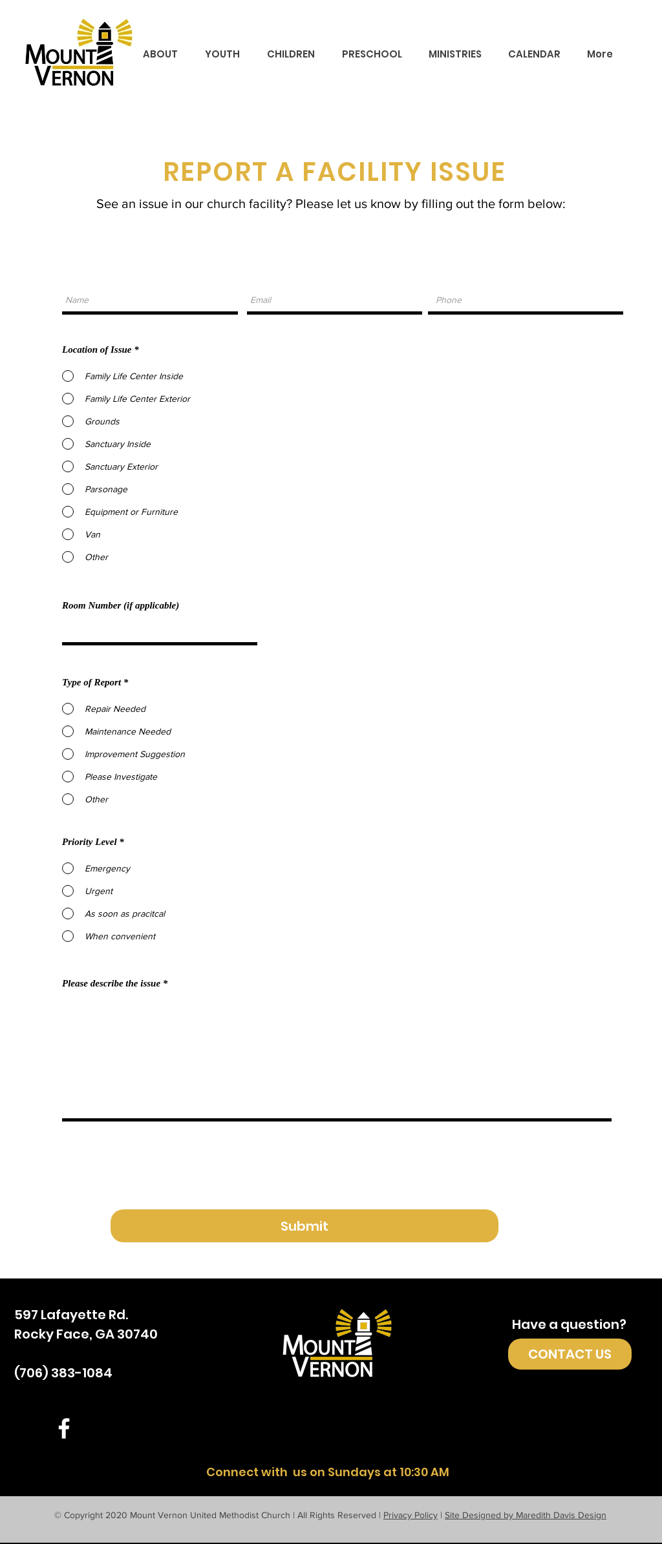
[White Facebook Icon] (64, 1428)
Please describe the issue (111, 983)
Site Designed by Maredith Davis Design (525, 1515)
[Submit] (304, 1225)
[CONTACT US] (570, 1354)
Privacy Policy (410, 1515)
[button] (160, 54)
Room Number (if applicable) (120, 605)
